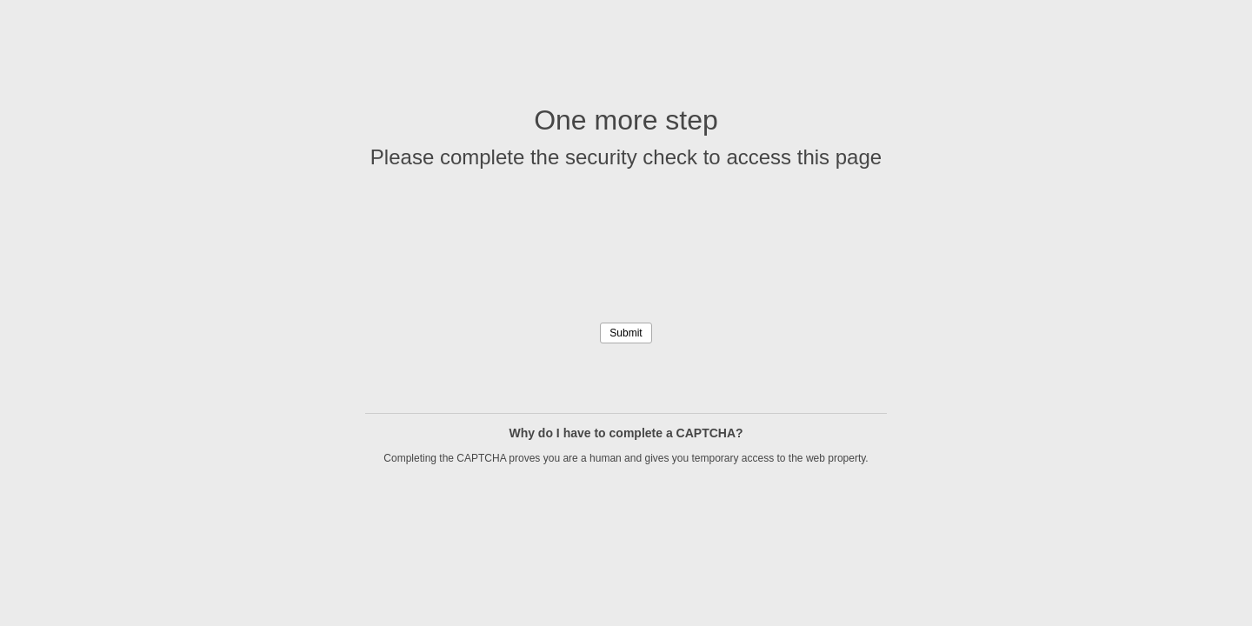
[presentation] (626, 273)
